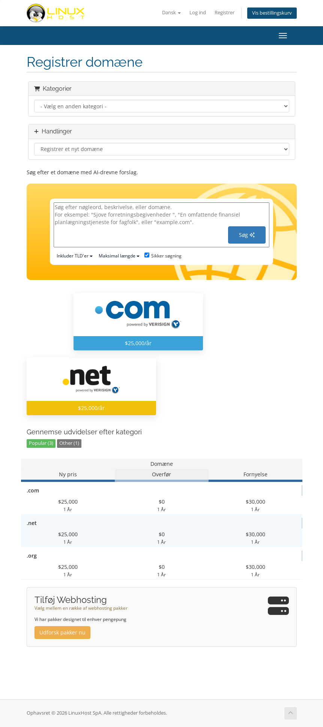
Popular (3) (41, 443)
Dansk (171, 12)
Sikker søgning (163, 256)
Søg (247, 234)
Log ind (197, 12)
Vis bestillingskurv (272, 13)
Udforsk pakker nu (62, 632)
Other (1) (69, 443)
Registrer (224, 12)
